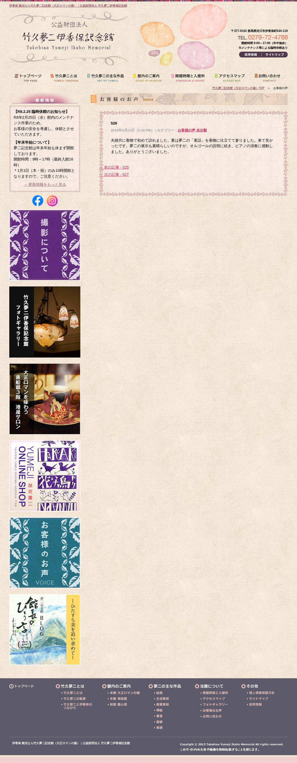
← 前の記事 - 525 (114, 167)
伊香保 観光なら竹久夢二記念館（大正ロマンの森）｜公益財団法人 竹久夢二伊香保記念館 (68, 5)
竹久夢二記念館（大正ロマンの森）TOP (238, 88)
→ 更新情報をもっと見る (44, 184)
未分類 (201, 130)
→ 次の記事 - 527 (114, 174)
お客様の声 (186, 130)
